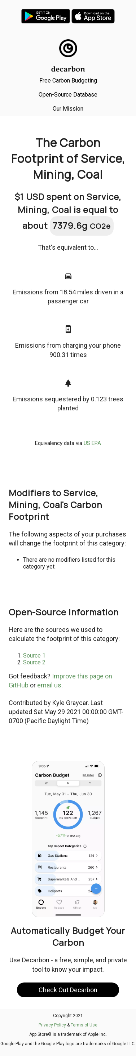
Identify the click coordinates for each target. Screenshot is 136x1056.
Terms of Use (84, 1025)
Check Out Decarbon (68, 990)
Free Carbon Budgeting (68, 80)
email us (49, 685)
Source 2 (34, 662)
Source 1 (34, 655)
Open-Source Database (68, 94)
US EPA (92, 443)
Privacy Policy (52, 1025)
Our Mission (68, 108)
